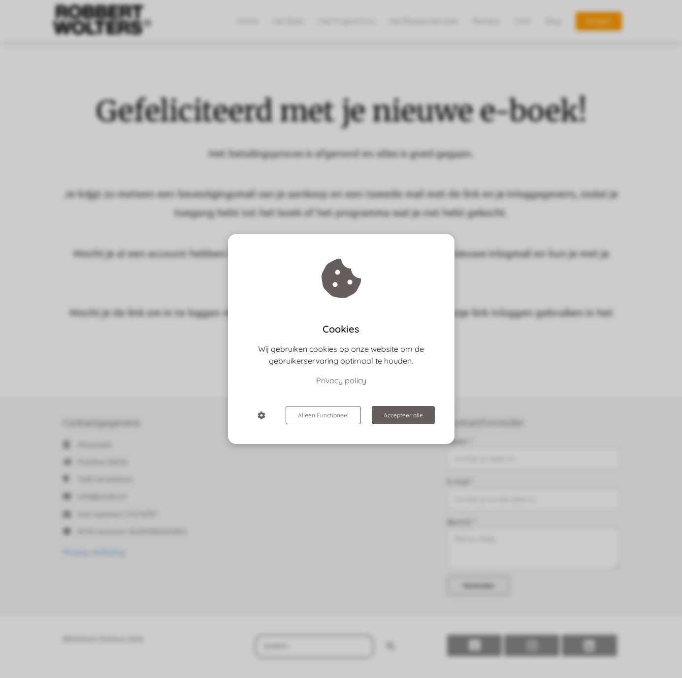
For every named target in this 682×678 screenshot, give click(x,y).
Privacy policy (341, 380)
